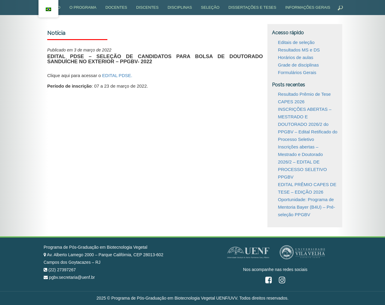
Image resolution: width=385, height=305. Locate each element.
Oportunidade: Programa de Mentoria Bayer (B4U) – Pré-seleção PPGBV (306, 207)
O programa (83, 7)
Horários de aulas (295, 57)
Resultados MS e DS (299, 49)
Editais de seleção (296, 42)
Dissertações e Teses (252, 7)
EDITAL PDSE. (117, 75)
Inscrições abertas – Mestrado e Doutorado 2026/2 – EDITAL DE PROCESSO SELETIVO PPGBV (302, 161)
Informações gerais (307, 7)
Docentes (116, 7)
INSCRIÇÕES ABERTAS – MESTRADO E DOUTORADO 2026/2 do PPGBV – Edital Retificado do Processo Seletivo (307, 124)
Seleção (210, 7)
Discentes (147, 7)
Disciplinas (180, 7)
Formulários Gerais (297, 72)
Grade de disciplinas (298, 64)
